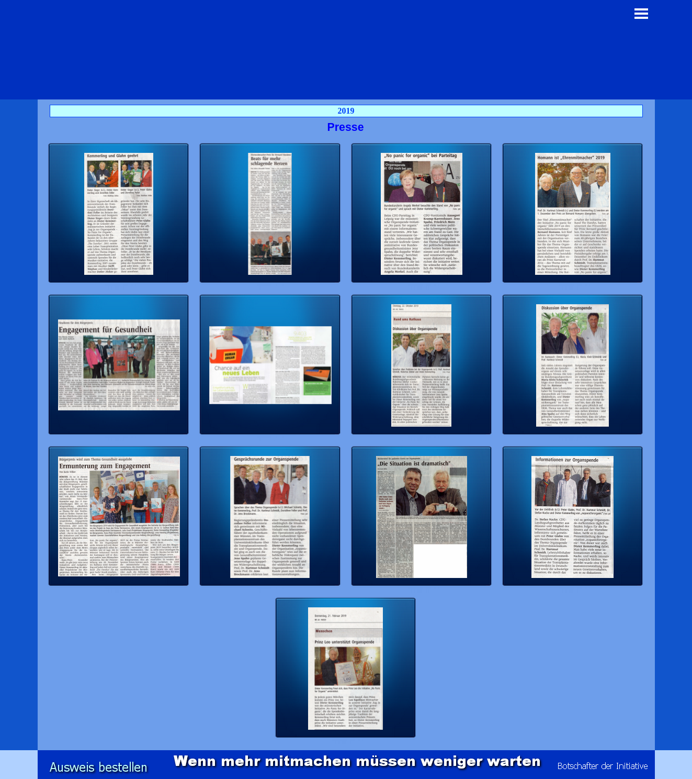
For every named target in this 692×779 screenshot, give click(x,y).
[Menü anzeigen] (641, 13)
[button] (119, 214)
